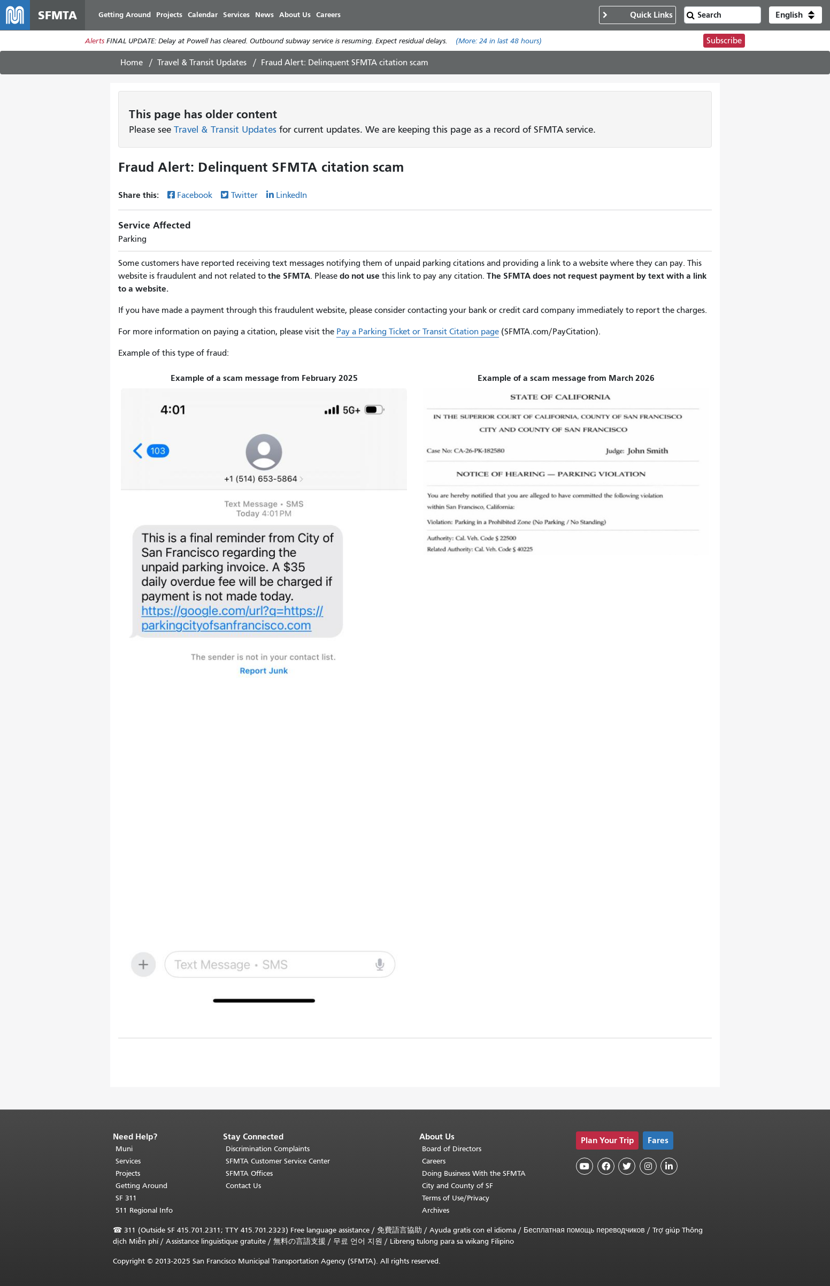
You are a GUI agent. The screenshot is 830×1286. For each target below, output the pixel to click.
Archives (435, 1210)
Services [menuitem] (236, 14)
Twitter (244, 195)
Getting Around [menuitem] (124, 14)
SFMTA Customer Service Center (278, 1161)
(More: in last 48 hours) (499, 40)
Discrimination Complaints (268, 1148)
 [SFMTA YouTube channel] (584, 1166)
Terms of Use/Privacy (455, 1198)
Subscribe (724, 40)
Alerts (94, 40)
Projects (128, 1173)
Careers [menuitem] (328, 14)
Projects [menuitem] (169, 14)
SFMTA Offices (249, 1173)
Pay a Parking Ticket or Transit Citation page (417, 331)
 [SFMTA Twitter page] (626, 1166)
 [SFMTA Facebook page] (606, 1166)
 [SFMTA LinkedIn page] (669, 1166)
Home (131, 62)
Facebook (194, 195)
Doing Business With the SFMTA (474, 1173)
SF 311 (126, 1198)
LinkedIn (291, 195)
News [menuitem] (264, 14)
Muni (124, 1148)
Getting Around (141, 1185)
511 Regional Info (144, 1210)
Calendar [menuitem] (203, 14)
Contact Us (243, 1185)
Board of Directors (451, 1148)
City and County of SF (457, 1185)
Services (128, 1161)
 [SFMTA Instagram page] (648, 1166)
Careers (433, 1161)
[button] (795, 15)
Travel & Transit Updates (202, 62)
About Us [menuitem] (295, 14)
